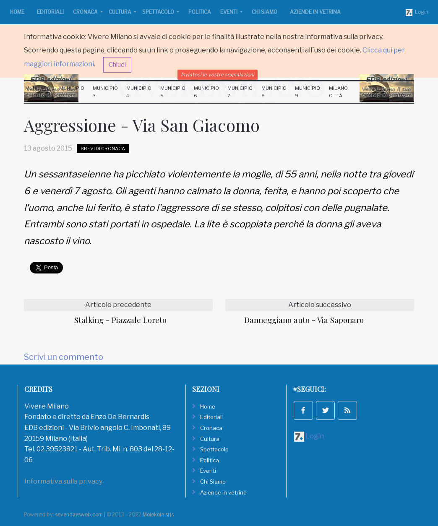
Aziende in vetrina (315, 12)
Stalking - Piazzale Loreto (120, 320)
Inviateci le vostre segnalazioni (217, 74)
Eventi (229, 12)
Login (417, 12)
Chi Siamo (264, 12)
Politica (199, 12)
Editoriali (50, 12)
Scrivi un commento (63, 357)
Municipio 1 (37, 92)
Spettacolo (158, 12)
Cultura (121, 12)
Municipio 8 (274, 92)
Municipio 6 (206, 92)
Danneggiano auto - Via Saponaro (304, 320)
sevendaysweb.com (79, 514)
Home (17, 12)
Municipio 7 (240, 92)
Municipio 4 (138, 92)
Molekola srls (158, 514)
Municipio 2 (71, 92)
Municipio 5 (172, 92)
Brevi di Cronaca (103, 148)
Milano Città (338, 92)
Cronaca (86, 12)
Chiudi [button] (117, 64)
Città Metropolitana (384, 92)
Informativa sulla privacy (63, 481)
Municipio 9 (307, 92)
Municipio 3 (105, 92)
